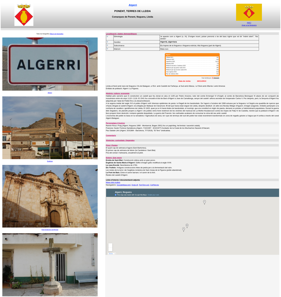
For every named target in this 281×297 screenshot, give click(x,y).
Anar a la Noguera (249, 25)
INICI (249, 23)
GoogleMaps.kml (123, 185)
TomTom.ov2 (144, 185)
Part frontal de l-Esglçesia (49, 229)
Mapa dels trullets (113, 182)
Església (50, 161)
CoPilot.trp (154, 185)
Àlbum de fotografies (56, 34)
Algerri (133, 5)
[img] (192, 66)
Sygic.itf (134, 185)
